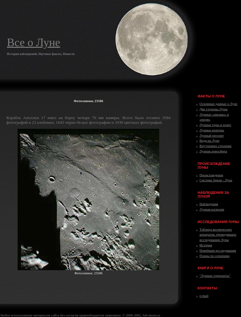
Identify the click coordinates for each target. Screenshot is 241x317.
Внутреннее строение (215, 146)
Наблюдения (208, 204)
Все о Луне (33, 42)
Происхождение (211, 175)
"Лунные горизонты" (214, 275)
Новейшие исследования (217, 250)
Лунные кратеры (211, 130)
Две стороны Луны (213, 109)
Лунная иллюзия (211, 209)
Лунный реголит (211, 135)
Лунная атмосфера (213, 151)
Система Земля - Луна (215, 180)
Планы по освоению (214, 256)
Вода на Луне (209, 140)
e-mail (203, 296)
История (205, 245)
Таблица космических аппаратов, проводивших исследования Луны (217, 234)
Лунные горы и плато (215, 125)
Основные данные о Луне (218, 104)
